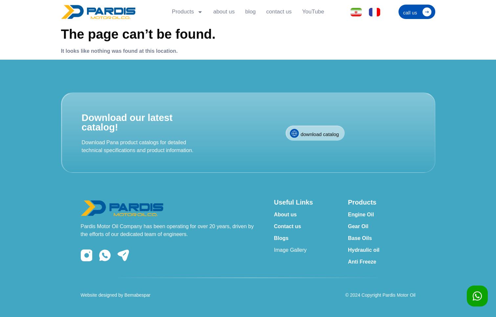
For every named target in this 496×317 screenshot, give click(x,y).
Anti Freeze (362, 262)
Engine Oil (361, 214)
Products (187, 12)
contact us (279, 12)
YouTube (313, 12)
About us (285, 214)
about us (224, 12)
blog (250, 12)
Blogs (281, 238)
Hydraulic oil (363, 250)
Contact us (287, 226)
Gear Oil (358, 226)
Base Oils (360, 238)
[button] (417, 12)
